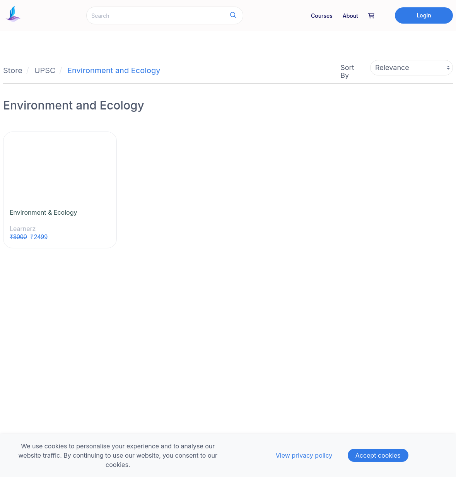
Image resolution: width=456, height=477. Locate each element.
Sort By (347, 71)
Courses (322, 15)
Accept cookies (378, 455)
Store (12, 70)
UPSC (45, 70)
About (350, 15)
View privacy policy (304, 455)
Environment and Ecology (114, 70)
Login (424, 15)
